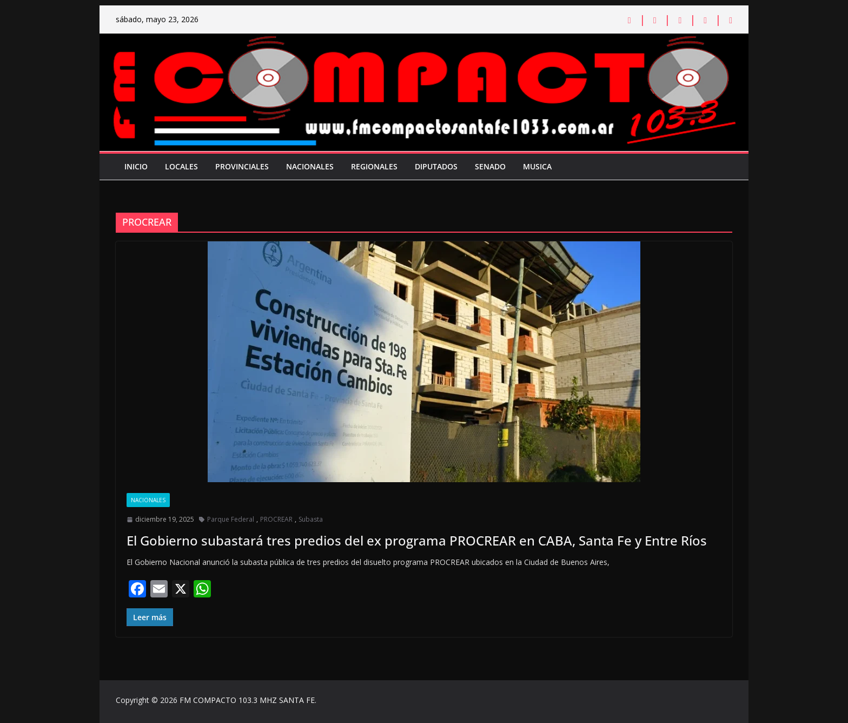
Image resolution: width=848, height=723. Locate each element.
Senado (490, 166)
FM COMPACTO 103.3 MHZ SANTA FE (247, 700)
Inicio (136, 166)
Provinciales (242, 166)
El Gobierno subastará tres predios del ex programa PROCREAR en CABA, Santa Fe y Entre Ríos (417, 540)
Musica (537, 166)
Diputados (436, 166)
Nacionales (310, 166)
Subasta (311, 519)
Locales (181, 166)
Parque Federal (230, 519)
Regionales (374, 166)
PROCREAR (276, 519)
